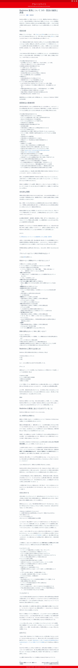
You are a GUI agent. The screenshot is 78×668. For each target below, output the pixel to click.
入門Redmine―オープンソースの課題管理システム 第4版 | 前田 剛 (36, 236)
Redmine (31, 15)
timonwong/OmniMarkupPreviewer (41, 150)
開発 (27, 15)
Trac (37, 34)
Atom (26, 152)
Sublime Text (28, 150)
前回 (25, 257)
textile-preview (32, 152)
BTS (52, 36)
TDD (43, 34)
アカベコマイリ (39, 4)
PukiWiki (39, 535)
